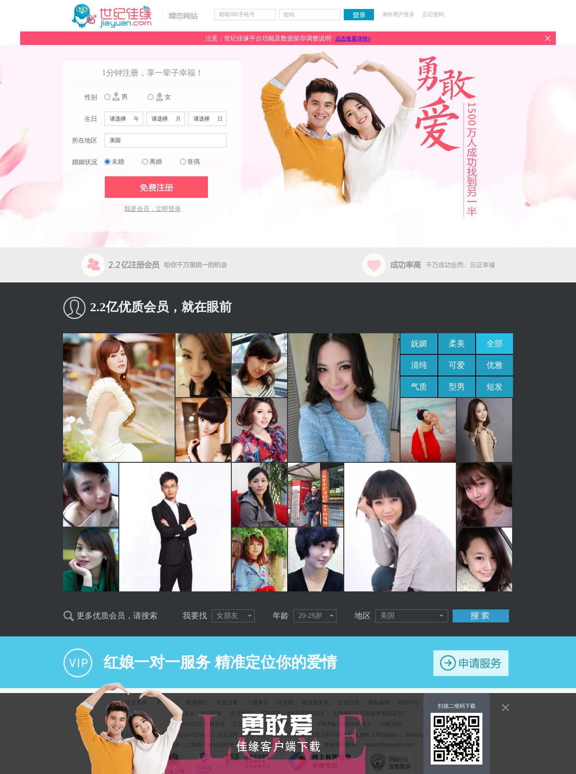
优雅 (494, 365)
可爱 (457, 365)
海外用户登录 (398, 14)
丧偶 (193, 161)
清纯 (419, 365)
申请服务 (470, 663)
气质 (419, 386)
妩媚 (419, 343)
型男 (457, 386)
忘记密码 (433, 14)
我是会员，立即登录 (152, 209)
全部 (494, 343)
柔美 (457, 343)
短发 (494, 386)
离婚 (155, 161)
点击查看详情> (353, 39)
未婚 (118, 161)
